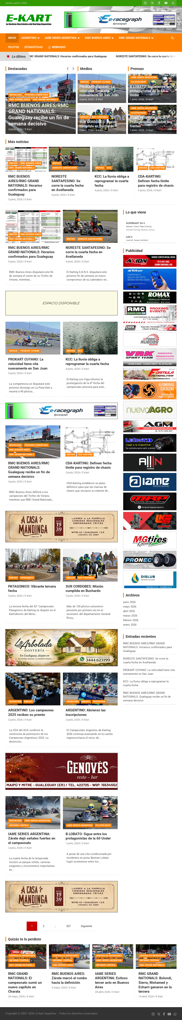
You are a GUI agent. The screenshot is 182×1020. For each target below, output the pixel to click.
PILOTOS (13, 47)
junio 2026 (129, 602)
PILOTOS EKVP (138, 82)
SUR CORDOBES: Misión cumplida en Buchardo (98, 124)
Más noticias (18, 142)
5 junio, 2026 (15, 199)
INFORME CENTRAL (19, 825)
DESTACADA (15, 95)
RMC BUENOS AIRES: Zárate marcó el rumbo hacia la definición (69, 978)
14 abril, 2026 (146, 996)
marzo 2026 (130, 615)
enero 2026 (129, 624)
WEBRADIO (58, 47)
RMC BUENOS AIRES (97, 38)
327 (68, 926)
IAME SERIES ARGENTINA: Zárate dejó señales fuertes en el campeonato (31, 838)
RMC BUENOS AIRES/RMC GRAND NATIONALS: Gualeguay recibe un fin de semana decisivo (38, 114)
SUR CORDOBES (100, 117)
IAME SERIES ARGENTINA (60, 38)
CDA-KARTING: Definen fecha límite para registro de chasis (156, 180)
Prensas (137, 69)
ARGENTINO (28, 38)
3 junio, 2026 (86, 130)
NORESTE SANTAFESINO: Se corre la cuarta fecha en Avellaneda (67, 183)
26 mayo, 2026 (16, 996)
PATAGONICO (27, 578)
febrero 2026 (130, 620)
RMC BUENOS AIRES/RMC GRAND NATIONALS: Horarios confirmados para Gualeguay (71, 56)
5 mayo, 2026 (59, 987)
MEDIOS (84, 82)
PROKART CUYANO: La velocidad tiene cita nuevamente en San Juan (99, 91)
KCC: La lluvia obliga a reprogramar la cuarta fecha (112, 180)
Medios (86, 69)
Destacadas (17, 69)
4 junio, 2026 (15, 129)
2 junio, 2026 (15, 719)
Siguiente (86, 926)
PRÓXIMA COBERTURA (36, 95)
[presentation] (68, 68)
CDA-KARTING (157, 168)
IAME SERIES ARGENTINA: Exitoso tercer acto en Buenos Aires (112, 980)
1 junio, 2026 (137, 99)
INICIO (12, 38)
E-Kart (28, 129)
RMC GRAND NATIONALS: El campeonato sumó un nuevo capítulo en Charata (25, 983)
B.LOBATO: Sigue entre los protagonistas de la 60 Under (150, 91)
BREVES (13, 163)
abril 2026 (129, 611)
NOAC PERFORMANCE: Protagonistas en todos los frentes (151, 122)
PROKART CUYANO (101, 82)
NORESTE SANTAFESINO (65, 168)
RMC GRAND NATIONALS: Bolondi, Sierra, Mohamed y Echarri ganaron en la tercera (155, 983)
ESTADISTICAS (33, 47)
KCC (109, 168)
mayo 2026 (129, 606)
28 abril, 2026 (102, 991)
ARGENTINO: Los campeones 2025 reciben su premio (31, 712)
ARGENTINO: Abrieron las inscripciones (86, 712)
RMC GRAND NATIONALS (134, 38)
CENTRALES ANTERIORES (22, 955)
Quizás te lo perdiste (24, 939)
